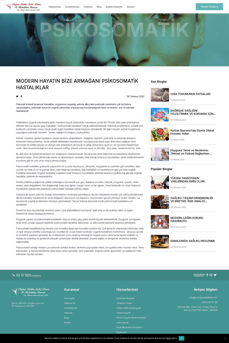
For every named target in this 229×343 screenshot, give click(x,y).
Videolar (88, 6)
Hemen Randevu (209, 6)
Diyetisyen (121, 332)
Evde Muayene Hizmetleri (129, 327)
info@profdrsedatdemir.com (203, 297)
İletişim (131, 6)
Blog (99, 6)
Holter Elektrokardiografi (128, 308)
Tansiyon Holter (124, 303)
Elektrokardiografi (125, 298)
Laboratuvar (122, 322)
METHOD (30, 306)
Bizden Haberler (114, 6)
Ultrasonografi (123, 313)
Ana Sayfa (69, 298)
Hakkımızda (55, 6)
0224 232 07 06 (209, 302)
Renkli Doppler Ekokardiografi (131, 317)
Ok (181, 338)
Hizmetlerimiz (72, 6)
